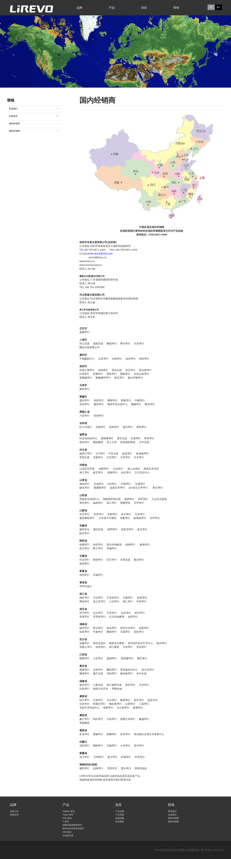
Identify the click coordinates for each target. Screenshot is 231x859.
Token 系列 (68, 814)
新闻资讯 (14, 814)
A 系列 (66, 821)
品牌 (79, 7)
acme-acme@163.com (100, 253)
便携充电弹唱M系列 (72, 825)
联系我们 (13, 108)
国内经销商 (14, 123)
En (218, 7)
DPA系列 (67, 832)
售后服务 (119, 821)
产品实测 (119, 811)
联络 (176, 7)
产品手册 (119, 814)
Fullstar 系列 (69, 811)
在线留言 (13, 116)
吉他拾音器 (68, 835)
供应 (144, 7)
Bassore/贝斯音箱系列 (73, 828)
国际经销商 (14, 131)
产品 (112, 7)
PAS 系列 (67, 818)
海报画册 (119, 818)
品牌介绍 (14, 811)
